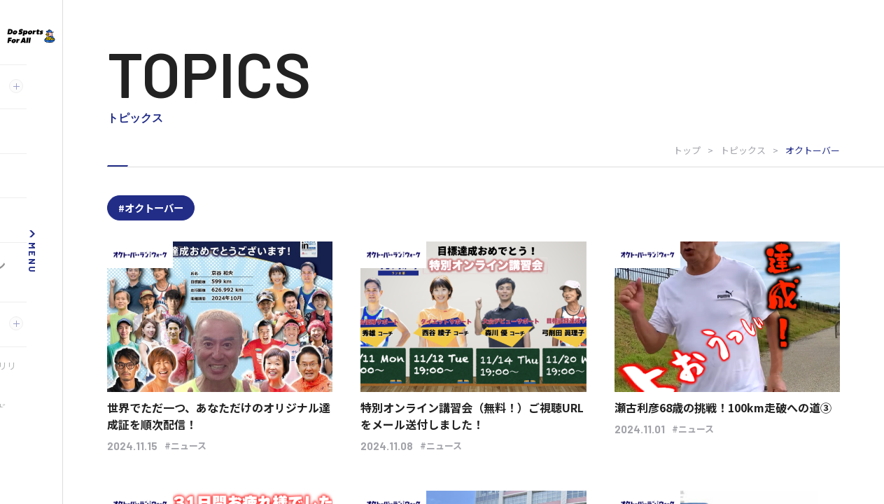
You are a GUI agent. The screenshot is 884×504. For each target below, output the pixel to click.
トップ (687, 150)
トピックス (743, 150)
